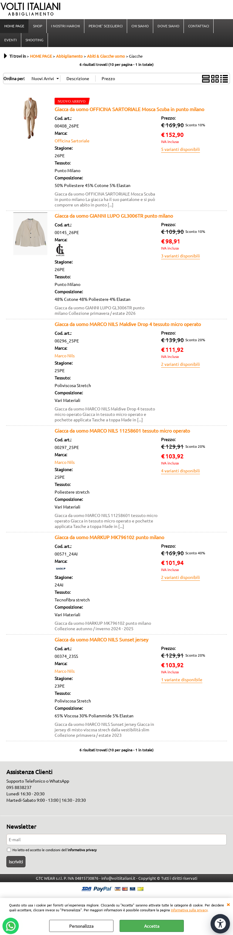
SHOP (37, 25)
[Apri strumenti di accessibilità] (220, 923)
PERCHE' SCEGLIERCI (106, 25)
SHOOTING (34, 39)
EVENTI (10, 39)
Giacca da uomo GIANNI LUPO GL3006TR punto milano (114, 215)
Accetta (151, 926)
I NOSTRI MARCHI (65, 25)
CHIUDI (228, 904)
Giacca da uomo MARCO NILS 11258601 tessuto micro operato (122, 430)
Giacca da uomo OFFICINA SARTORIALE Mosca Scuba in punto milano (129, 109)
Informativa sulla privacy (189, 909)
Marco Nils (65, 355)
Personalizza (81, 926)
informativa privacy (82, 849)
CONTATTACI (198, 25)
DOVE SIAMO (168, 25)
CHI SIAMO (140, 25)
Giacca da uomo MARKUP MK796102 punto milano (109, 537)
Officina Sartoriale (72, 140)
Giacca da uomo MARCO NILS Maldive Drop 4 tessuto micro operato (128, 324)
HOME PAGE (14, 25)
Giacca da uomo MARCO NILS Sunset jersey (101, 639)
